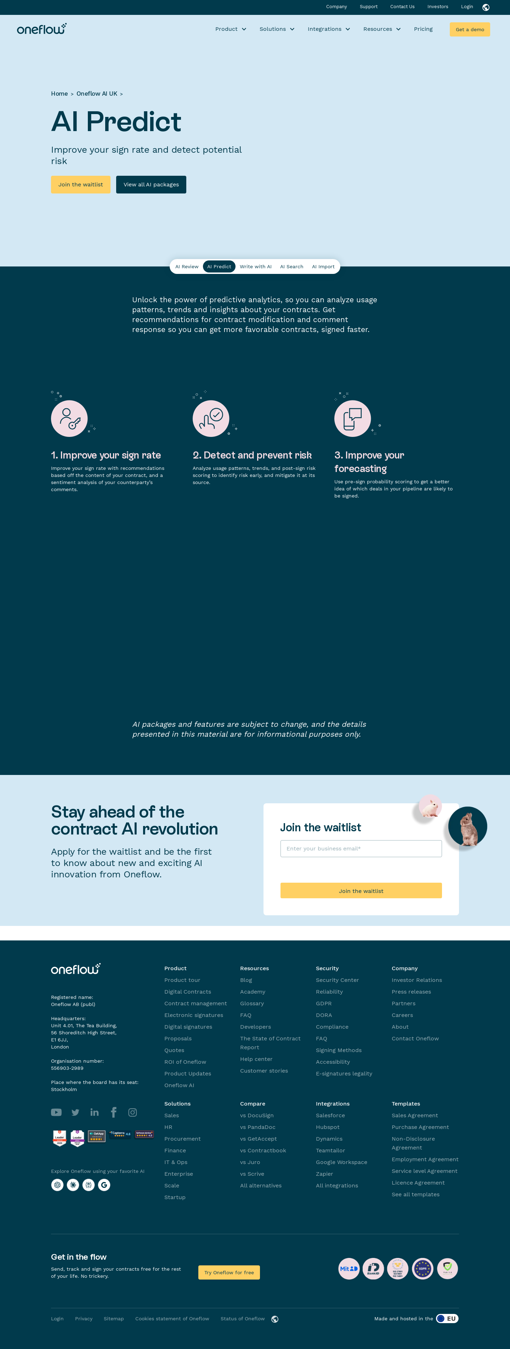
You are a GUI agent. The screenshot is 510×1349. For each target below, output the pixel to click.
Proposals (178, 1038)
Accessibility (333, 1061)
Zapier (324, 1173)
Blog (246, 980)
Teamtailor (330, 1150)
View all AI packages (151, 184)
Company (337, 6)
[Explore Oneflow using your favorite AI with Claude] (73, 1185)
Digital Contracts (187, 991)
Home (59, 93)
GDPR (324, 1003)
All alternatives (261, 1185)
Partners (403, 1003)
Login (467, 6)
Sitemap (114, 1318)
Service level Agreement (425, 1171)
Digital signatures (188, 1026)
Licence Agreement (418, 1182)
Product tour (182, 980)
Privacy (83, 1318)
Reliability (329, 991)
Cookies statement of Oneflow (172, 1318)
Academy (252, 991)
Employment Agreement (425, 1159)
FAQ (245, 1015)
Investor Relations (417, 980)
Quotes (174, 1050)
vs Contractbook (263, 1150)
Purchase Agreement (420, 1127)
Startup (175, 1197)
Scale (171, 1185)
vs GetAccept (258, 1138)
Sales (171, 1115)
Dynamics (329, 1138)
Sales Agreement (415, 1115)
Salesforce (330, 1115)
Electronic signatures (193, 1015)
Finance (175, 1150)
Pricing (423, 29)
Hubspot (328, 1127)
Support (369, 6)
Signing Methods (339, 1050)
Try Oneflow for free (229, 1272)
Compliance (332, 1026)
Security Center (337, 980)
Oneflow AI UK (96, 93)
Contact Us (403, 6)
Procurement (182, 1138)
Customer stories (264, 1070)
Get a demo (470, 29)
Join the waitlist (80, 184)
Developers (255, 1026)
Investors (438, 6)
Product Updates (187, 1073)
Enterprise (178, 1173)
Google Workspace (341, 1162)
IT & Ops (175, 1162)
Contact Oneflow (415, 1038)
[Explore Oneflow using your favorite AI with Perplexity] (88, 1185)
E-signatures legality (344, 1073)
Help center (256, 1059)
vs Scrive (252, 1173)
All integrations (337, 1185)
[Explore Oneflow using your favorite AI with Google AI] (104, 1185)
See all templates (416, 1194)
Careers (402, 1015)
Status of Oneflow (243, 1318)
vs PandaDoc (258, 1127)
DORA (324, 1015)
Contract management (195, 1003)
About (400, 1026)
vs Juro (250, 1162)
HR (168, 1127)
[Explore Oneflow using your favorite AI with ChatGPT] (57, 1185)
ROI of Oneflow (185, 1061)
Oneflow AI (179, 1085)
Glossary (252, 1003)
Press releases (411, 991)
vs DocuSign (257, 1115)
